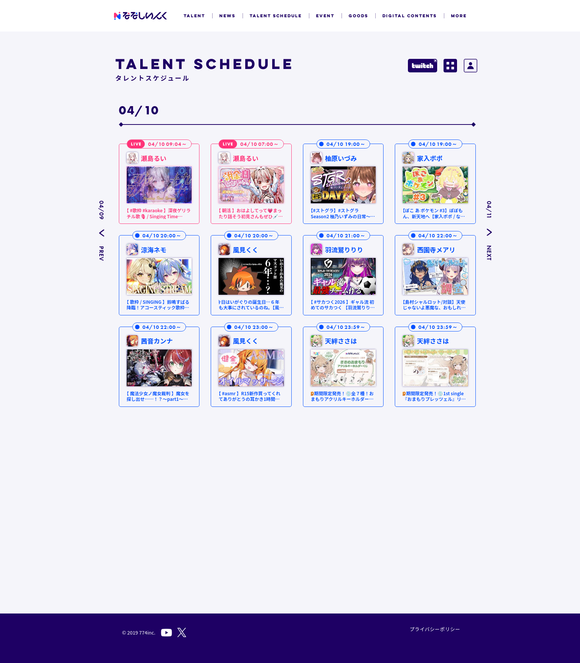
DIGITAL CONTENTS (409, 15)
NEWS (227, 15)
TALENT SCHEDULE (276, 15)
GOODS (358, 15)
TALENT (194, 15)
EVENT (325, 15)
